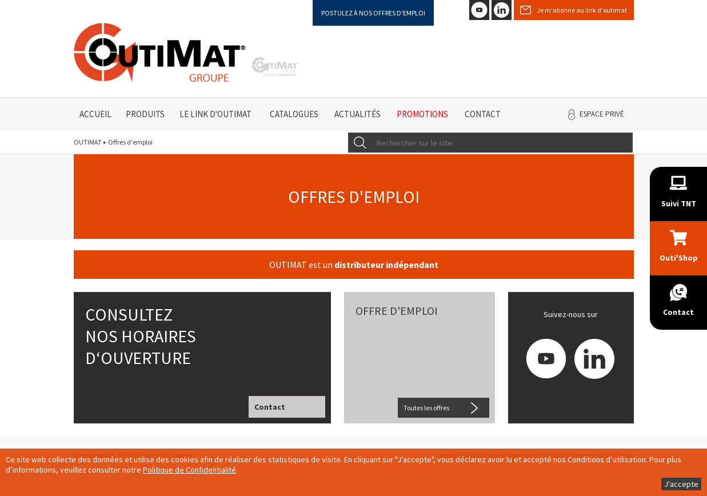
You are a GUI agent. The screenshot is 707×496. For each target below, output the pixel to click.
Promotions (422, 114)
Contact (483, 114)
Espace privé (602, 114)
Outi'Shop (679, 258)
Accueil (95, 114)
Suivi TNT (678, 203)
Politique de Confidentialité (189, 470)
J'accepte (681, 484)
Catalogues (294, 114)
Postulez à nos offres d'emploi (373, 13)
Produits (145, 114)
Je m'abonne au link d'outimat (582, 10)
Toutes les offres (426, 407)
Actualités (357, 114)
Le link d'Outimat (215, 114)
